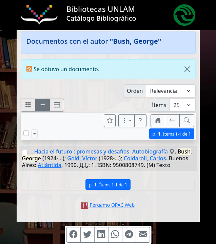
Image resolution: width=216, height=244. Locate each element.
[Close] (187, 69)
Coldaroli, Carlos (145, 158)
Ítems (159, 105)
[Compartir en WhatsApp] (115, 235)
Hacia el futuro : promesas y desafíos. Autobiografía (101, 151)
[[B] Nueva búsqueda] (186, 120)
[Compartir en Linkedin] (101, 235)
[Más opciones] (126, 120)
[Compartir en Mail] (143, 235)
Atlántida (49, 165)
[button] (140, 120)
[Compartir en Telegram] (129, 235)
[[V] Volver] (172, 120)
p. (171, 133)
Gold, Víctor (82, 158)
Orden (135, 91)
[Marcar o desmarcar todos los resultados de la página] (26, 133)
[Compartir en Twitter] (87, 235)
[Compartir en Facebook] (73, 235)
